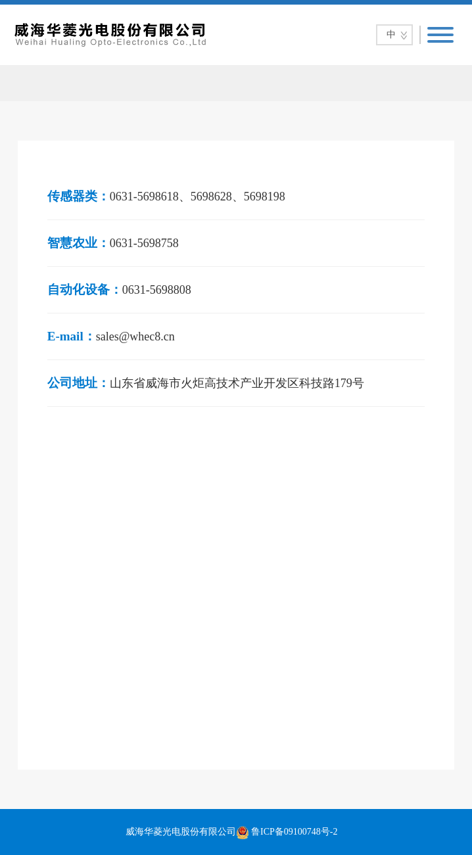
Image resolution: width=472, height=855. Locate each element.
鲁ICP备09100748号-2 (294, 832)
